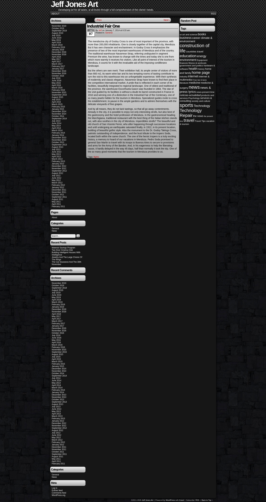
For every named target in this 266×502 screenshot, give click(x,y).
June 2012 (56, 178)
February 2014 (58, 133)
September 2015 (59, 95)
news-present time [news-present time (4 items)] (205, 92)
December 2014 (59, 111)
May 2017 (56, 59)
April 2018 (56, 57)
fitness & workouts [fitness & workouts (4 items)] (197, 63)
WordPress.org (58, 495)
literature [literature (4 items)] (184, 83)
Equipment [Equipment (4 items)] (202, 60)
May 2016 (56, 83)
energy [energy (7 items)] (201, 56)
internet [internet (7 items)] (193, 76)
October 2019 (58, 28)
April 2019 (56, 42)
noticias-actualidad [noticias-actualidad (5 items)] (190, 95)
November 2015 (59, 92)
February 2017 (58, 66)
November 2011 (59, 192)
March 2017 (57, 64)
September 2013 (59, 145)
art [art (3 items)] (181, 35)
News (54, 231)
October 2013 (58, 142)
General (55, 228)
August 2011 (57, 199)
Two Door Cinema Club (62, 250)
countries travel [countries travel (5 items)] (194, 51)
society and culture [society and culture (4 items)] (201, 101)
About (55, 13)
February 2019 (58, 47)
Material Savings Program (63, 248)
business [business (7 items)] (186, 38)
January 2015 (58, 109)
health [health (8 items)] (193, 68)
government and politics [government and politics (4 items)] (191, 65)
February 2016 (58, 90)
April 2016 (56, 85)
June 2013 (56, 152)
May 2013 (56, 154)
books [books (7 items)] (202, 34)
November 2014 (59, 114)
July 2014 (56, 121)
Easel (181, 500)
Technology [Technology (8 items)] (202, 106)
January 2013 (58, 164)
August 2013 (57, 147)
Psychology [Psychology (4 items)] (194, 98)
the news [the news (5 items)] (198, 116)
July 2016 (56, 78)
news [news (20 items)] (194, 87)
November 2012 (59, 168)
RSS (213, 13)
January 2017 (58, 69)
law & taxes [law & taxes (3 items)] (202, 80)
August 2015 (57, 97)
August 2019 (57, 33)
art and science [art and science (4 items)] (189, 34)
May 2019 (56, 40)
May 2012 (56, 180)
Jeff (100, 30)
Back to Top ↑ (207, 500)
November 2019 (59, 26)
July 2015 (56, 99)
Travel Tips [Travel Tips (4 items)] (200, 121)
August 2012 (57, 173)
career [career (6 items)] (196, 38)
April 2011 (56, 204)
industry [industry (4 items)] (183, 76)
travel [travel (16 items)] (189, 120)
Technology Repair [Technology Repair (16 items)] (191, 113)
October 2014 (58, 116)
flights (96, 157)
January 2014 (58, 135)
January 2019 (58, 50)
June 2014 (56, 123)
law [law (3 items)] (195, 80)
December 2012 (59, 166)
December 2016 (59, 71)
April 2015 (56, 102)
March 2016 (57, 88)
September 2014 (59, 118)
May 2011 (56, 202)
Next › (167, 20)
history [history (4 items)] (201, 69)
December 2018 (59, 52)
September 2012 (59, 171)
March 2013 (57, 159)
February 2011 (58, 206)
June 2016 (56, 80)
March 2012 (57, 183)
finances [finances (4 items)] (184, 63)
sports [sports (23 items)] (186, 105)
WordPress (170, 500)
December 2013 (59, 137)
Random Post (188, 20)
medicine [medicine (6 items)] (194, 82)
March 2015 (57, 104)
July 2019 (56, 35)
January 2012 (58, 187)
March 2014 (57, 130)
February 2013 (58, 161)
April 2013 (56, 156)
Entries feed (57, 490)
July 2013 (56, 149)
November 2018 (59, 54)
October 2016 (58, 76)
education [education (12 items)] (188, 56)
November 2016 (59, 73)
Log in (54, 488)
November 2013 (59, 140)
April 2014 (56, 128)
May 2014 (56, 126)
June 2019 (56, 38)
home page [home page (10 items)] (201, 72)
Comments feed (59, 493)
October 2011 (58, 194)
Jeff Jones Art (147, 500)
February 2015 (58, 107)
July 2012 (56, 175)
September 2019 (59, 31)
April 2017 (56, 61)
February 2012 (58, 185)
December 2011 (59, 190)
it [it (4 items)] (193, 80)
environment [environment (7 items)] (188, 60)
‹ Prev (98, 20)
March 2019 (57, 45)
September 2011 (59, 197)
